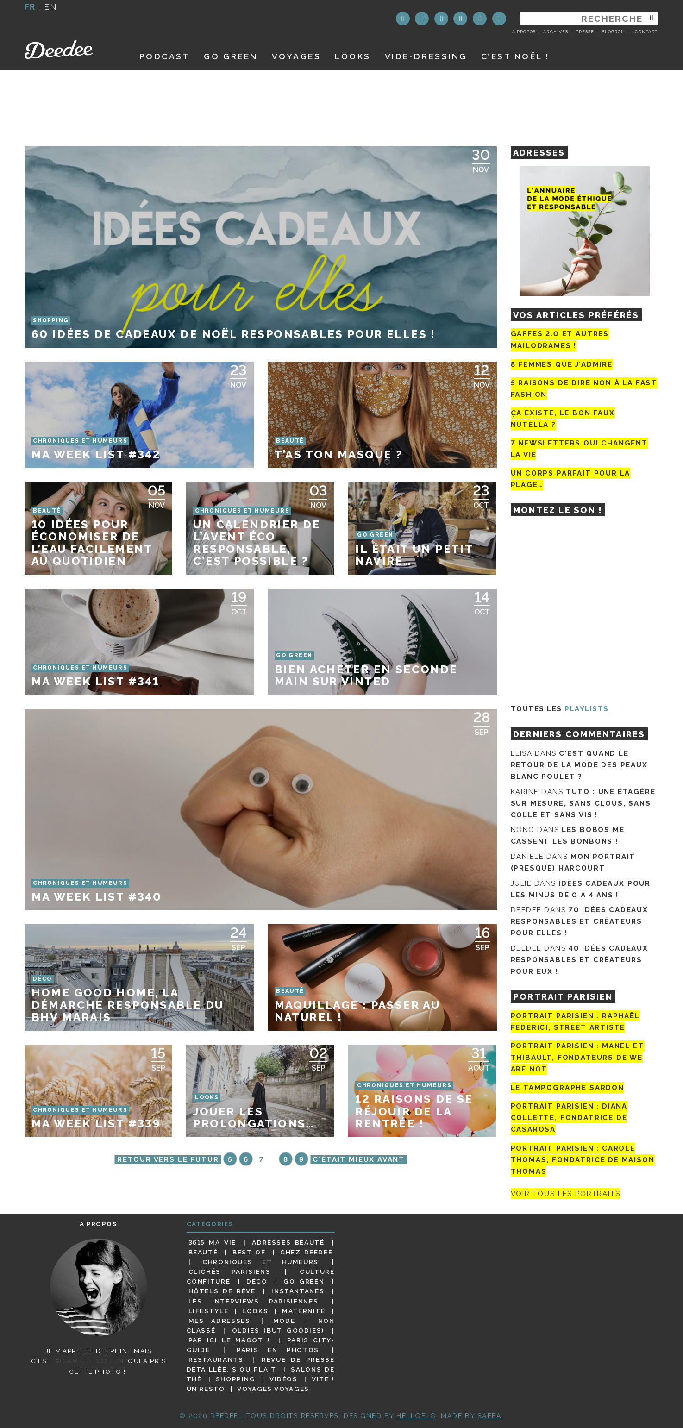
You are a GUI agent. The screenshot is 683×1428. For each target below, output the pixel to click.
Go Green (303, 1281)
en (50, 7)
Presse (585, 32)
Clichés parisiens (229, 1271)
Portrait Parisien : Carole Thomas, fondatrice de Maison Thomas (583, 1160)
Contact (646, 32)
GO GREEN (230, 56)
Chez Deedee (306, 1252)
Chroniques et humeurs (260, 1261)
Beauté (203, 1252)
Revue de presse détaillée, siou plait (261, 1364)
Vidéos (283, 1379)
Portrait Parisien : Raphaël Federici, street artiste (575, 1022)
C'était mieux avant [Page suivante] (359, 1159)
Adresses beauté (288, 1242)
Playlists (586, 709)
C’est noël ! (515, 56)
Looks (353, 56)
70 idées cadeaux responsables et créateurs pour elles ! (579, 921)
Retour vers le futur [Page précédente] (168, 1159)
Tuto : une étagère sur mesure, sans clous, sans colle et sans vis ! (583, 803)
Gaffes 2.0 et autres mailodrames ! (560, 340)
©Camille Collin (90, 1361)
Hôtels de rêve (222, 1291)
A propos (524, 32)
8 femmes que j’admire (562, 364)
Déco (257, 1281)
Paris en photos (278, 1349)
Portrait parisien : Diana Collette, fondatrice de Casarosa (569, 1118)
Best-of (248, 1252)
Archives (555, 32)
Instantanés (297, 1291)
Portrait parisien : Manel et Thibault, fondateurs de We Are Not (577, 1057)
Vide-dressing (426, 56)
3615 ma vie (212, 1242)
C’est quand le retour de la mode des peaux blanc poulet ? (579, 765)
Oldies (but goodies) (278, 1330)
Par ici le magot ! (229, 1340)
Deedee (72, 49)
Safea (489, 1416)
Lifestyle (208, 1311)
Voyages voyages (273, 1388)
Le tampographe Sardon (567, 1088)
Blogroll (614, 32)
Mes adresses (219, 1320)
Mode (284, 1320)
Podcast (164, 56)
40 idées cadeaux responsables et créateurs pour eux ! (579, 960)
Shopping (236, 1379)
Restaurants (216, 1359)
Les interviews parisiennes (253, 1301)
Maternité (304, 1311)
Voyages (296, 56)
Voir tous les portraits (565, 1194)
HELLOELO (416, 1416)
